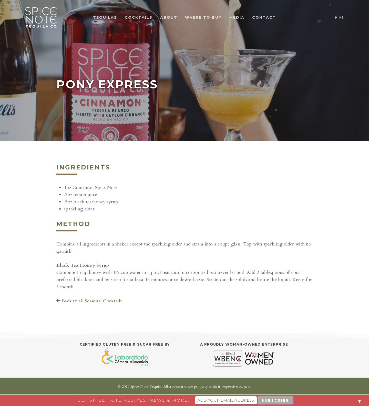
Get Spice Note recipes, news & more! (133, 400)
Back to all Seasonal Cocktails (89, 301)
